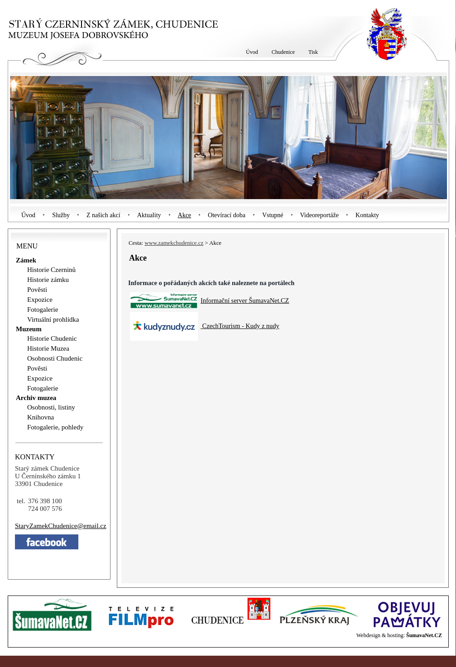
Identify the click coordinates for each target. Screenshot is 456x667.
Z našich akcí (103, 215)
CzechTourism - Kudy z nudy (240, 325)
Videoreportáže (319, 215)
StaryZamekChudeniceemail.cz (60, 525)
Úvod (28, 215)
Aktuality (149, 215)
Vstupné (272, 215)
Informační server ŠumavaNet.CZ (245, 300)
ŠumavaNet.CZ (424, 635)
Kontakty (367, 215)
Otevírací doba (226, 215)
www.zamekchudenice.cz (173, 243)
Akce (185, 215)
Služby (61, 215)
